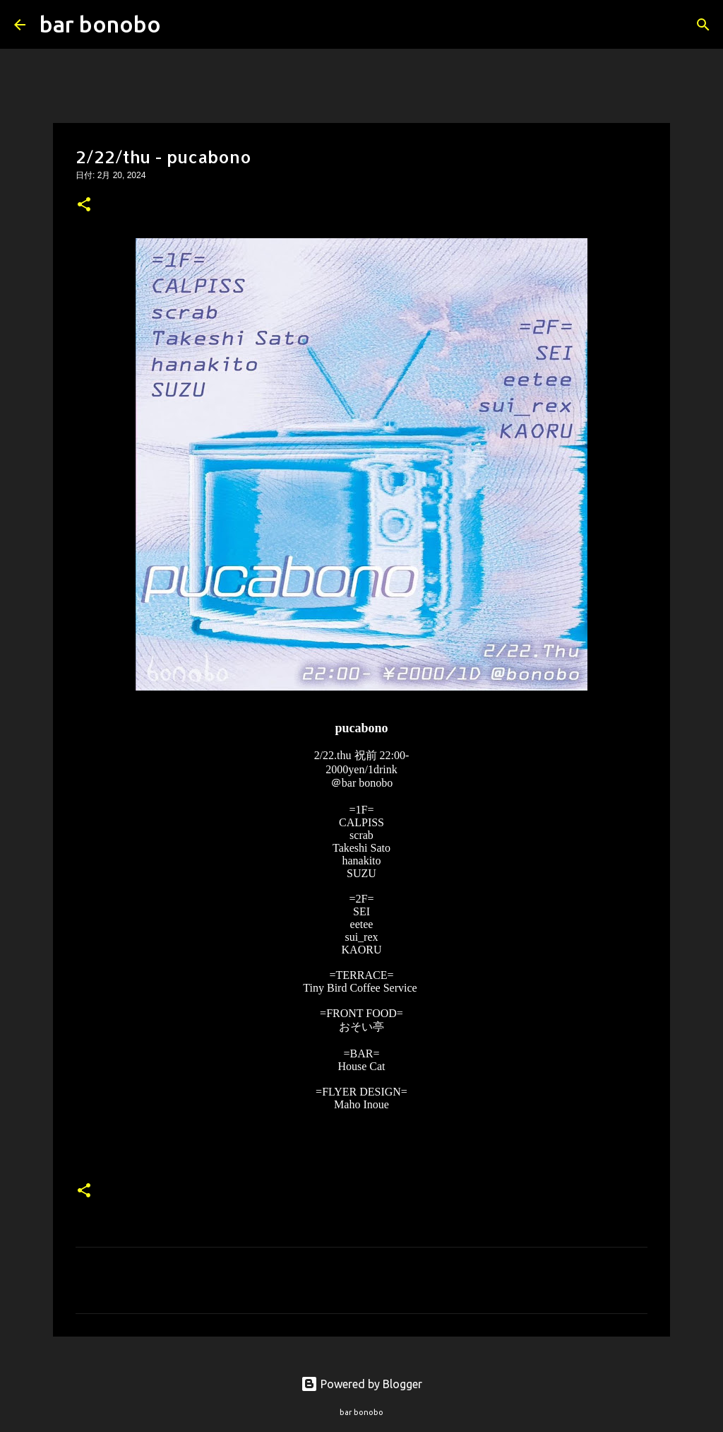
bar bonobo (100, 24)
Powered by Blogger (361, 1384)
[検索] (180, 25)
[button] (84, 206)
